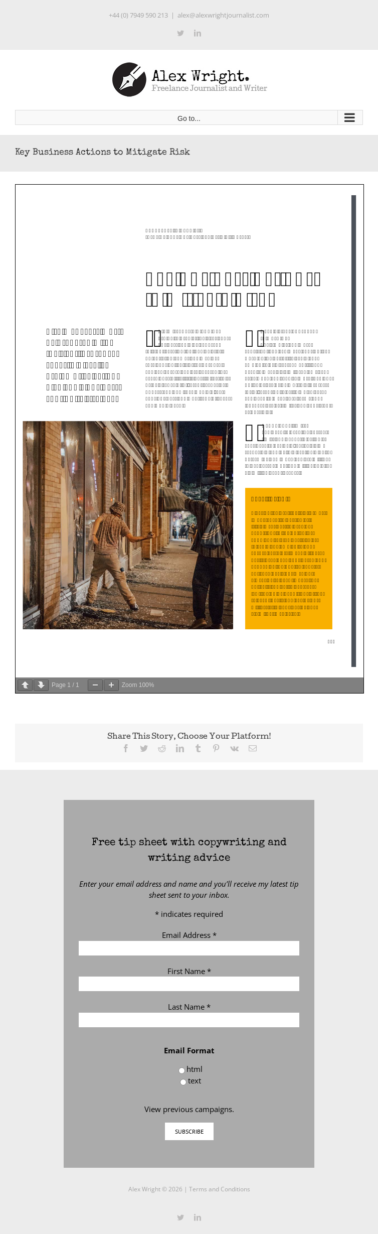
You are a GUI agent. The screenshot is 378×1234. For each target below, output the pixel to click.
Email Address (189, 935)
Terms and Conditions (219, 1189)
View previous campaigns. (189, 1109)
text (194, 1080)
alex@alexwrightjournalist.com (223, 15)
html (194, 1069)
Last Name (189, 1007)
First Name (189, 971)
